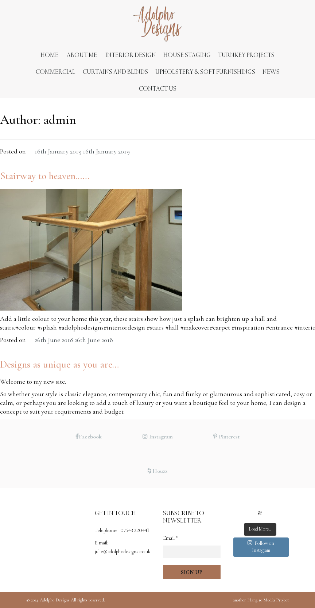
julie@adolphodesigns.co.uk (122, 552)
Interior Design (130, 55)
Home (49, 55)
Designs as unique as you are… (59, 364)
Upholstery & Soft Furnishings (205, 72)
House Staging (187, 55)
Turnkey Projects (246, 55)
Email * (170, 538)
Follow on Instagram (261, 546)
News (271, 72)
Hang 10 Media (261, 600)
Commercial (55, 72)
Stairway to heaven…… (44, 176)
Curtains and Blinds (115, 72)
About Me (82, 55)
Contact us (157, 89)
